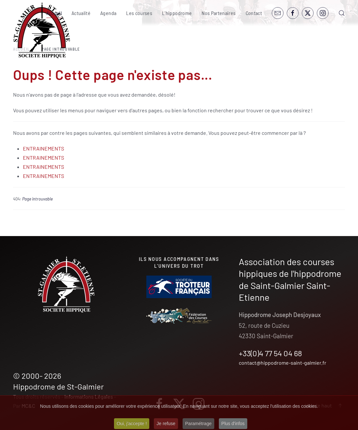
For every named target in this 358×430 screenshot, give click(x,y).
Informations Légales (88, 396)
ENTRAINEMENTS (43, 148)
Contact (254, 13)
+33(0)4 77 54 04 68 (270, 353)
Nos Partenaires (219, 13)
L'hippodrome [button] (177, 13)
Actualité (81, 13)
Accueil (54, 13)
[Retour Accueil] (41, 30)
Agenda (108, 13)
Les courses (139, 13)
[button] (341, 13)
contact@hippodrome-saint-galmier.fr (282, 362)
